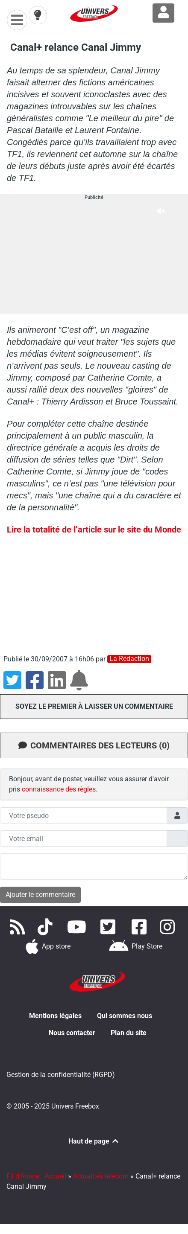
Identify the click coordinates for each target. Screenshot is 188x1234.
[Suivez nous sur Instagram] (169, 927)
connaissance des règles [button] (59, 789)
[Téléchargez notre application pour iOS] (48, 946)
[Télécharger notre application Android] (135, 946)
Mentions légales (55, 1016)
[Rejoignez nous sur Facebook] (141, 927)
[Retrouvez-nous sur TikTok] (47, 927)
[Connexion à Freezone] (163, 13)
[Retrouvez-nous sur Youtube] (78, 927)
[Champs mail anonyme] (83, 838)
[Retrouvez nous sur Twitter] (109, 927)
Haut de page (94, 1141)
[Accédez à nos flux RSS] (19, 927)
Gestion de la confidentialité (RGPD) (60, 1075)
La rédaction (129, 659)
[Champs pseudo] (83, 815)
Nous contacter (72, 1033)
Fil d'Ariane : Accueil (36, 1176)
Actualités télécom (101, 1176)
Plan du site (129, 1033)
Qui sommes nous (124, 1016)
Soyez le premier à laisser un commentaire (94, 706)
